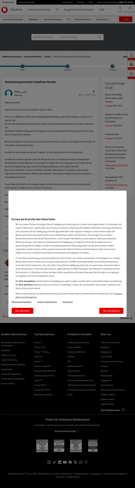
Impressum (67, 301)
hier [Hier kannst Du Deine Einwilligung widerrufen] (57, 231)
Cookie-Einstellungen (47, 301)
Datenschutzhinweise (22, 301)
